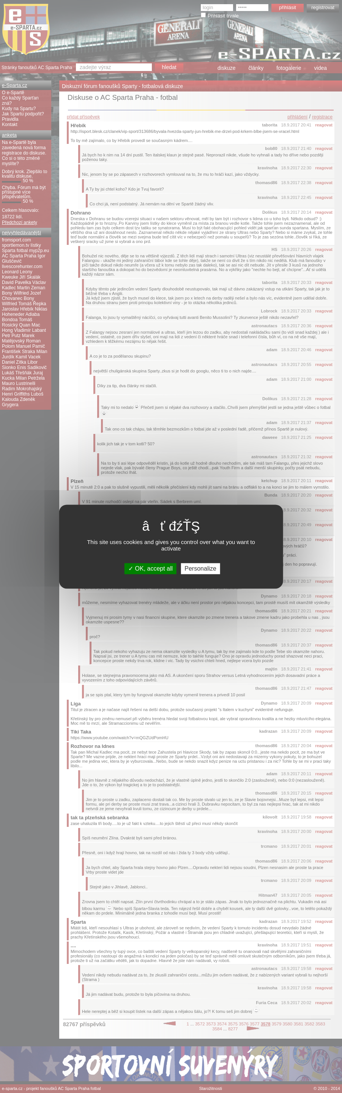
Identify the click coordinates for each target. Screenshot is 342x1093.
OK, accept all (150, 568)
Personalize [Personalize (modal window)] (200, 568)
